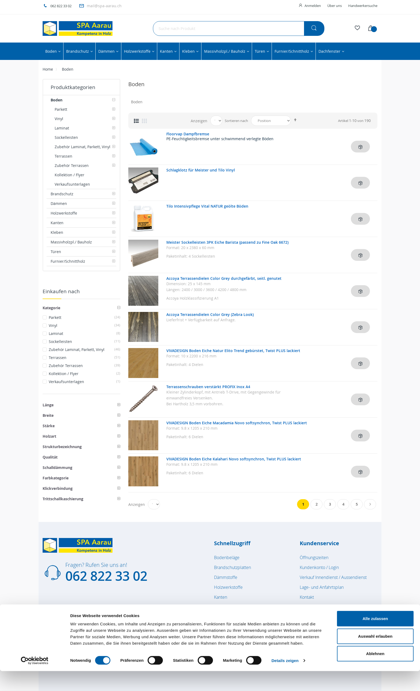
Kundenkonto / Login (319, 567)
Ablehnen (375, 673)
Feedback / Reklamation (323, 617)
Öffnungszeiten (314, 557)
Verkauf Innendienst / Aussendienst (333, 577)
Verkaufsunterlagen (84, 381)
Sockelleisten (84, 341)
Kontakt (307, 597)
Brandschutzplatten (232, 567)
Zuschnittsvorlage (316, 607)
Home (48, 69)
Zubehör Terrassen (84, 365)
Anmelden (313, 5)
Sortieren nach (236, 120)
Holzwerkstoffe (228, 587)
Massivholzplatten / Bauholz (240, 617)
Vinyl (84, 325)
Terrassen (84, 357)
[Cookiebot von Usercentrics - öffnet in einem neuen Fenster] (34, 681)
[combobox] (238, 28)
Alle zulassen (375, 638)
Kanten (220, 597)
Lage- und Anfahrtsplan (322, 587)
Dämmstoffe (225, 577)
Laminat (84, 333)
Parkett (84, 317)
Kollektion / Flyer (84, 373)
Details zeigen (284, 680)
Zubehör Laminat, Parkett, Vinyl (84, 349)
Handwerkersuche (362, 5)
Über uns (334, 5)
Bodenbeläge (226, 557)
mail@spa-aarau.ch (104, 5)
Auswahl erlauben (375, 656)
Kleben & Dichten (230, 607)
